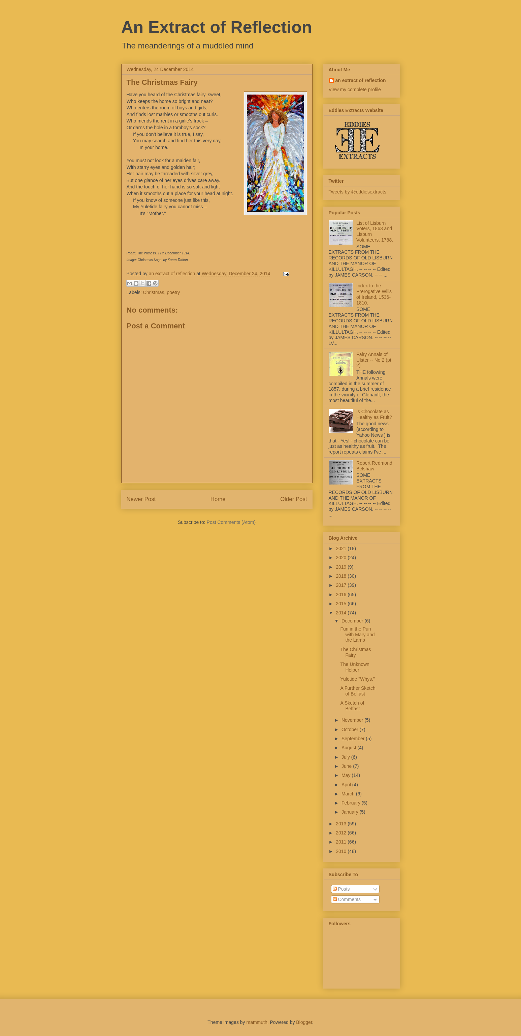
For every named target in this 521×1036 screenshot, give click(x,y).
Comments (347, 899)
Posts (341, 889)
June (347, 766)
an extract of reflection (360, 80)
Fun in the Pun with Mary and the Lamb (357, 634)
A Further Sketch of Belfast (357, 690)
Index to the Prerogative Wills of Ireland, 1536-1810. (374, 294)
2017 (342, 585)
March (348, 793)
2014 (342, 612)
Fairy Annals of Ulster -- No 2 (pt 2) (373, 360)
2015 (342, 603)
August (349, 747)
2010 (342, 851)
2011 (342, 842)
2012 (342, 832)
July (346, 757)
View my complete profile (355, 89)
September (353, 738)
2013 (342, 823)
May (346, 775)
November (352, 720)
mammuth (256, 1022)
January (350, 812)
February (351, 803)
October (350, 729)
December (352, 620)
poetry (173, 292)
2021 (342, 548)
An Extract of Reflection (216, 27)
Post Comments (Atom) (231, 522)
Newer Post (141, 499)
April (346, 784)
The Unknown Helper (354, 667)
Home (218, 499)
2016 (342, 594)
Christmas (153, 292)
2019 (342, 567)
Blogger (304, 1022)
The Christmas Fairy (355, 652)
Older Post (293, 499)
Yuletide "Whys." (357, 679)
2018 (342, 576)
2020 (342, 557)
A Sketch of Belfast (352, 705)
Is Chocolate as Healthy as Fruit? (374, 414)
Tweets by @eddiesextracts (357, 191)
